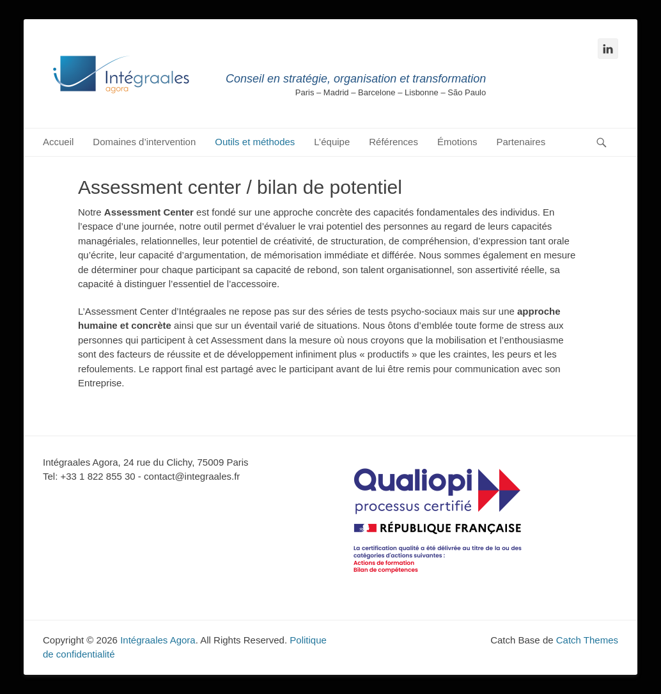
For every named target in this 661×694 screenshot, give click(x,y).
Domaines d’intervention (144, 141)
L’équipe (332, 141)
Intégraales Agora (158, 640)
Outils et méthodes (255, 141)
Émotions (457, 141)
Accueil (58, 141)
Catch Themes (587, 640)
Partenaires (521, 141)
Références (393, 141)
